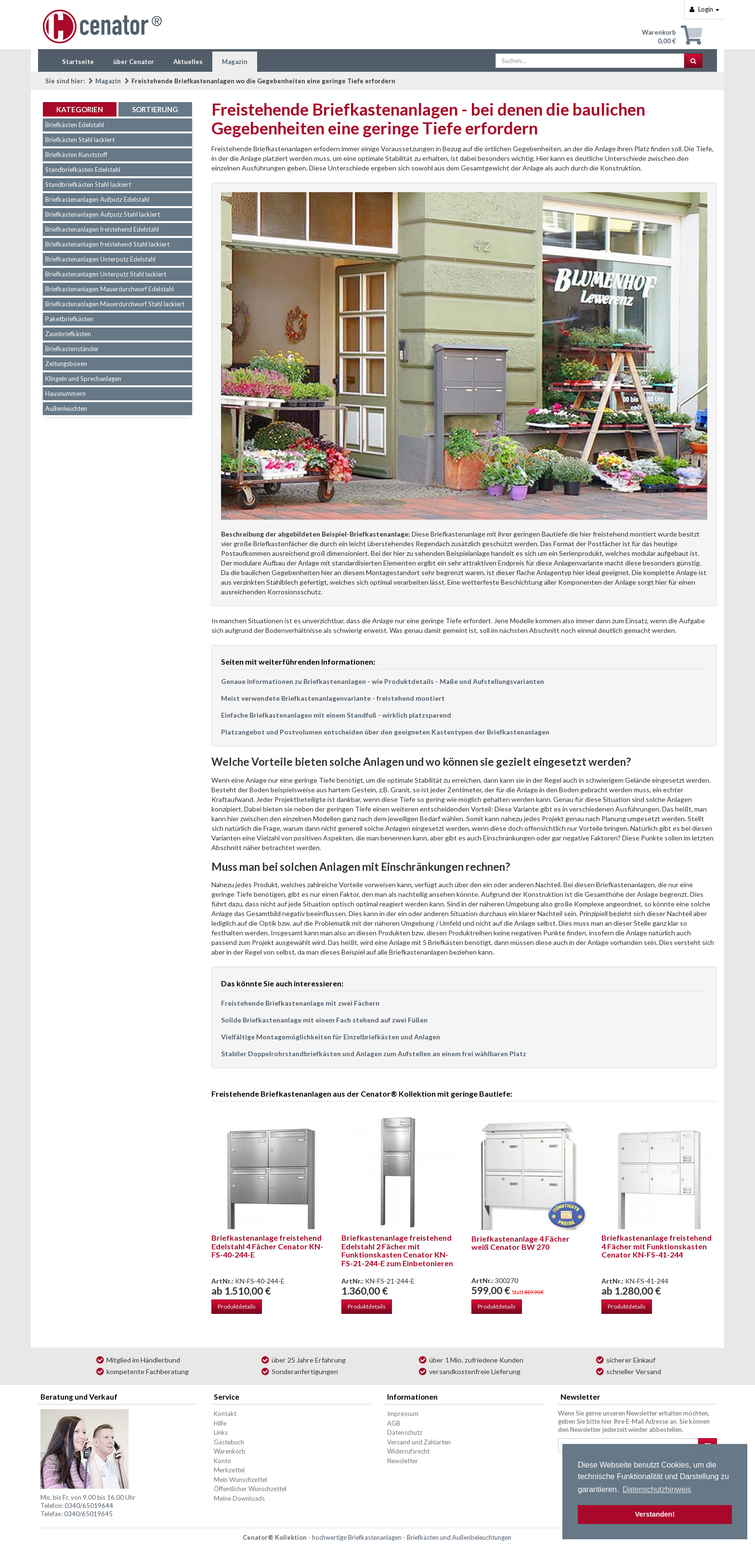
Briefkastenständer (72, 349)
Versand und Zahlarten (419, 1442)
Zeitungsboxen (66, 363)
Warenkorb (230, 1451)
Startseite (78, 62)
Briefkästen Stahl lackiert (80, 140)
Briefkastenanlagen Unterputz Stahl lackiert (105, 274)
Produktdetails (237, 1306)
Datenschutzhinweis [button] (657, 1489)
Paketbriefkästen (69, 319)
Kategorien (79, 109)
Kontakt (225, 1413)
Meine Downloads (239, 1498)
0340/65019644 (89, 1505)
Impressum (402, 1413)
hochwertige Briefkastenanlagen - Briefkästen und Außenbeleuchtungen (411, 1537)
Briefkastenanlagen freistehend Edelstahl (102, 229)
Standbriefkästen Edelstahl (82, 169)
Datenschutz (404, 1432)
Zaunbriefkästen (68, 334)
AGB (393, 1423)
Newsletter (402, 1461)
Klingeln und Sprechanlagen (83, 378)
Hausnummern (65, 393)
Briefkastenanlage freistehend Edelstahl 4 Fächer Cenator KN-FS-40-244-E (267, 1246)
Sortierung (155, 109)
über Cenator (133, 62)
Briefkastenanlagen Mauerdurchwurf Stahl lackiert (114, 304)
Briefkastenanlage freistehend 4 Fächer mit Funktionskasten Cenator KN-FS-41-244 (656, 1246)
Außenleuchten (66, 408)
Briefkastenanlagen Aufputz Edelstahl (97, 199)
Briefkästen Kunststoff (76, 154)
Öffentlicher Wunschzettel (250, 1489)
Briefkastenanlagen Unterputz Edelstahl (100, 259)
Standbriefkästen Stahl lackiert (88, 184)
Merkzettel (229, 1470)
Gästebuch (229, 1442)
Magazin (234, 62)
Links (221, 1432)
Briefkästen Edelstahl (74, 125)
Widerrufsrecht (408, 1451)
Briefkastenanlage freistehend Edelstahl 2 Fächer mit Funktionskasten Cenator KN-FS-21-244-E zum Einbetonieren (397, 1250)
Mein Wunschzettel (240, 1479)
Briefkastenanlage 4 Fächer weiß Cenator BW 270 (520, 1243)
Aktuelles (188, 62)
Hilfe (220, 1423)
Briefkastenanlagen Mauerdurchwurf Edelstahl (109, 289)
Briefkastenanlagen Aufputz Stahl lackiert (102, 214)
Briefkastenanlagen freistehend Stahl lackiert (107, 244)
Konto (222, 1461)
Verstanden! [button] (655, 1514)
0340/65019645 (88, 1514)
